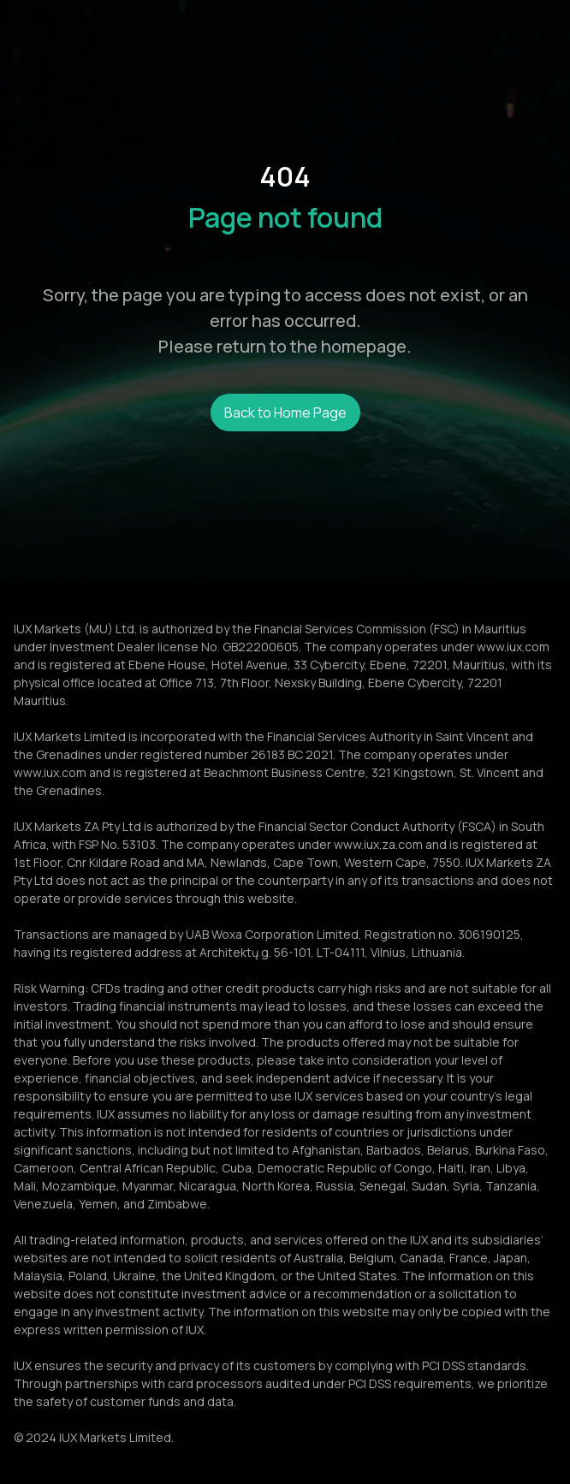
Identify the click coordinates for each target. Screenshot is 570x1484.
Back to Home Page (285, 412)
